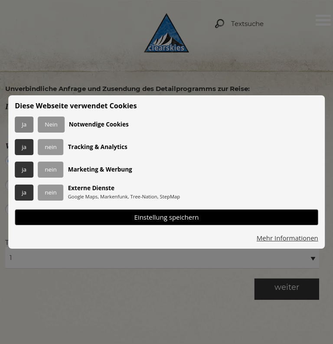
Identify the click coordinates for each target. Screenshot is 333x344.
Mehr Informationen (287, 238)
